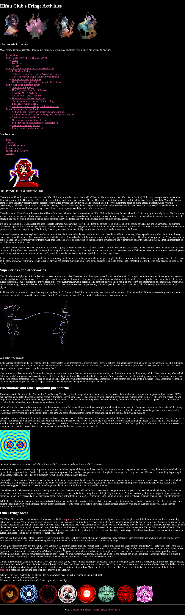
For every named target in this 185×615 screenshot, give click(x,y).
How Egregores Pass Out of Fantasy (29, 90)
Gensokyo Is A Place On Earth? (27, 95)
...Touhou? (11, 142)
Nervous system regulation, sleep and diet (32, 120)
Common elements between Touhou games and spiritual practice (43, 114)
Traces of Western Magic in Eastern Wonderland (35, 76)
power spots (72, 519)
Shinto (15, 60)
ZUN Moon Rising (21, 71)
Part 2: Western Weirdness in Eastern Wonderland (30, 68)
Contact (10, 153)
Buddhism (17, 63)
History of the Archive (17, 150)
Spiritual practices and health (26, 117)
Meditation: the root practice (26, 125)
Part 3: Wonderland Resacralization (23, 85)
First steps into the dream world (27, 128)
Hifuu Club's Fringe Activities (26, 79)
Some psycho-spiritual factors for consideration (35, 122)
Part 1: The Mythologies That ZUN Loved (26, 57)
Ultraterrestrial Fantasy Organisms (28, 98)
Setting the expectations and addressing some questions (39, 112)
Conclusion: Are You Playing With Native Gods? (35, 106)
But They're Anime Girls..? (25, 103)
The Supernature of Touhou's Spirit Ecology (33, 101)
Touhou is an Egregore (23, 87)
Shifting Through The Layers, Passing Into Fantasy (36, 74)
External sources (14, 148)
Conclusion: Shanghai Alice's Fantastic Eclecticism (36, 82)
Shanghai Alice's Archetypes (25, 93)
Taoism (15, 66)
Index (8, 140)
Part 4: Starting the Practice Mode (22, 109)
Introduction (12, 55)
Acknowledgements (15, 145)
